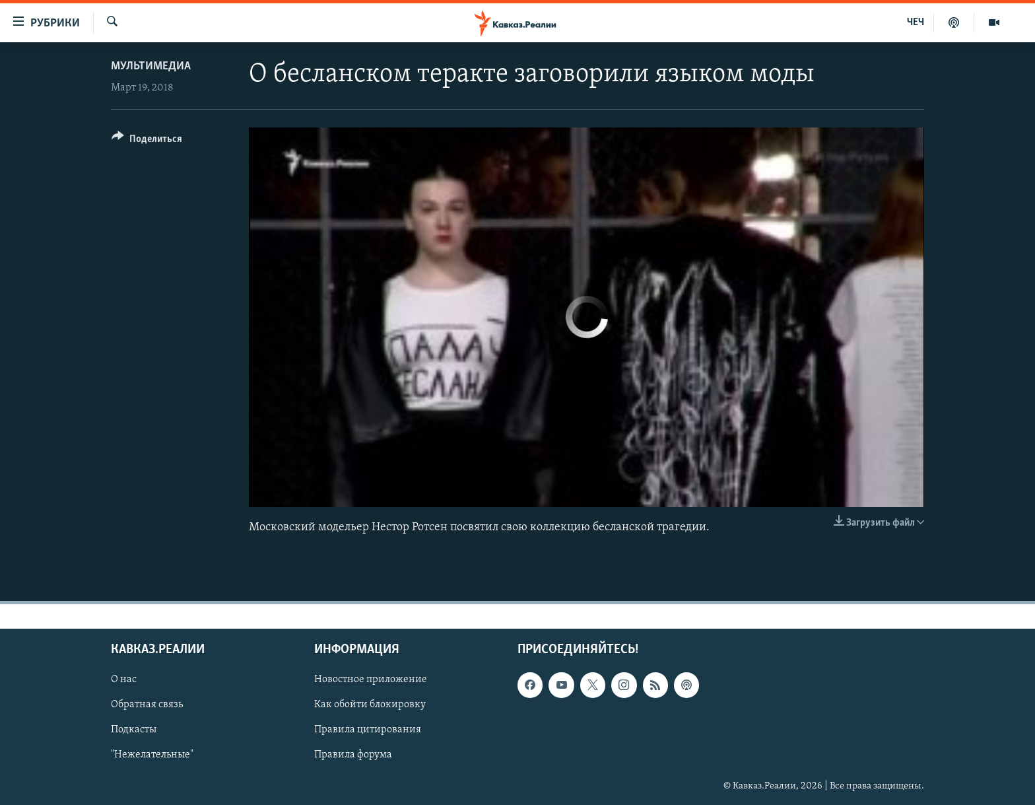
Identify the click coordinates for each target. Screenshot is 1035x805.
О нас (124, 679)
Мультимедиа (151, 66)
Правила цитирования (367, 730)
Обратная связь (147, 705)
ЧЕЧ (915, 22)
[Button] (147, 141)
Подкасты (133, 730)
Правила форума (353, 755)
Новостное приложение (370, 679)
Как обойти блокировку (370, 705)
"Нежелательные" (152, 755)
